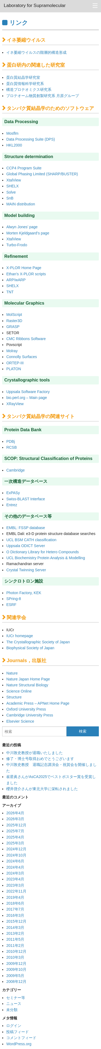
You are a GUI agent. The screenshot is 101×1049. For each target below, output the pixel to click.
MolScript (14, 314)
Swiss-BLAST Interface (25, 499)
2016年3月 (15, 915)
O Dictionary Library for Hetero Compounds (42, 552)
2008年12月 (16, 981)
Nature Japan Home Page (28, 679)
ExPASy (13, 493)
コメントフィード (21, 1038)
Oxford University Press (26, 709)
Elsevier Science (20, 721)
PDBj (10, 441)
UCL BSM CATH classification (31, 540)
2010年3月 (15, 957)
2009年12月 (16, 963)
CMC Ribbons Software (26, 339)
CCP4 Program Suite (23, 168)
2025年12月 (16, 825)
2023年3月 (15, 885)
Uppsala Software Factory (28, 392)
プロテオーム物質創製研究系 (30, 96)
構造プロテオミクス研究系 (28, 89)
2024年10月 (16, 855)
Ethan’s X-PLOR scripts (26, 274)
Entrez (11, 505)
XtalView (13, 180)
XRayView (14, 404)
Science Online (19, 691)
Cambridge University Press (29, 715)
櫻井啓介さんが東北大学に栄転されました (42, 789)
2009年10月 (16, 969)
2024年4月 (15, 867)
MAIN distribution (20, 204)
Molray (12, 351)
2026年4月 (15, 813)
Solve (11, 192)
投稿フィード (17, 1032)
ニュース (13, 1003)
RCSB (11, 447)
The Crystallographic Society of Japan (38, 642)
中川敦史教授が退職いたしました (34, 753)
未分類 (12, 1010)
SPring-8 (13, 599)
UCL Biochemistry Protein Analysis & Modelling (45, 558)
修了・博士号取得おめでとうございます (40, 759)
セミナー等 (15, 998)
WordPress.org (18, 1044)
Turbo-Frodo (16, 245)
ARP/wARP (16, 280)
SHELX (12, 186)
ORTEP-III (14, 363)
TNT (9, 292)
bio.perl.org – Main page (26, 397)
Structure (14, 697)
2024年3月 (15, 873)
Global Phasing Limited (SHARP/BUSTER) (42, 174)
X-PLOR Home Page (23, 268)
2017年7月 (15, 909)
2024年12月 (16, 849)
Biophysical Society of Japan (30, 648)
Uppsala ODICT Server (25, 546)
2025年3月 (15, 843)
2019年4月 (15, 897)
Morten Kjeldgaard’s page (27, 233)
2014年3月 (15, 927)
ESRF (11, 604)
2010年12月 (16, 951)
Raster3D (14, 321)
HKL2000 (14, 145)
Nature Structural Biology (27, 685)
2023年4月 (15, 879)
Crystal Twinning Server (26, 570)
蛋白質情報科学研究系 (25, 83)
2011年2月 (15, 945)
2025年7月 (15, 831)
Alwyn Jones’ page (21, 227)
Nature (12, 673)
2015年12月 (16, 921)
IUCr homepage (19, 636)
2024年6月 (15, 861)
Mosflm (12, 133)
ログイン (13, 1025)
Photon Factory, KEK (23, 593)
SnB (9, 198)
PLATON (13, 369)
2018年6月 (15, 903)
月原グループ (67, 96)
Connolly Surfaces (21, 357)
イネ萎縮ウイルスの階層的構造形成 (36, 52)
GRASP (13, 326)
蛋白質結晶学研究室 (23, 77)
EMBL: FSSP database (25, 528)
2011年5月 (15, 939)
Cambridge (15, 470)
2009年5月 (15, 975)
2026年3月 (15, 819)
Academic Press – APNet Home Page (37, 703)
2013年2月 (15, 933)
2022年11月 (16, 891)
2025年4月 (15, 837)
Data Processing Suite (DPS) (30, 139)
